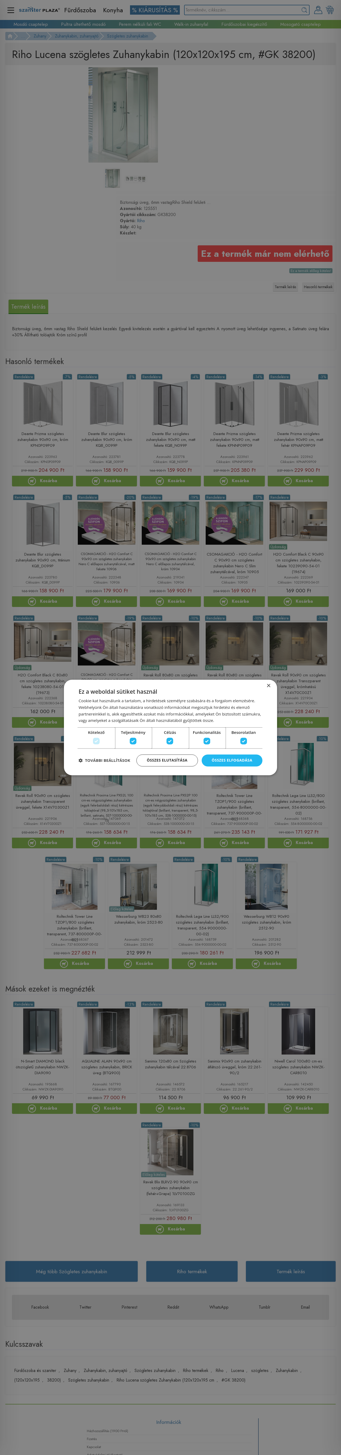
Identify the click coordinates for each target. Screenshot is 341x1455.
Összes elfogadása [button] (232, 761)
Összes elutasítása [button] (167, 761)
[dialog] (170, 727)
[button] (104, 761)
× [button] (268, 684)
